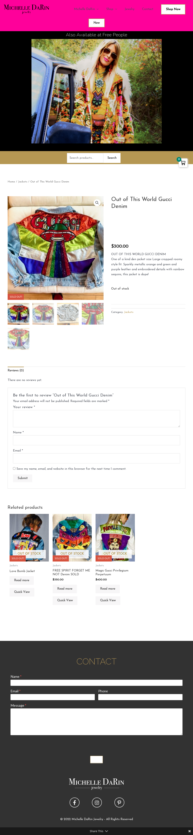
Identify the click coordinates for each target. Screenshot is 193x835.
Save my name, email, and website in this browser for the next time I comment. (71, 468)
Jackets (22, 181)
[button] (97, 202)
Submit (96, 759)
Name (18, 432)
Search (112, 158)
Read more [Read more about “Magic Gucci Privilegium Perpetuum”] (107, 588)
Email (18, 450)
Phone (103, 691)
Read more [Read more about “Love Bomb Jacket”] (21, 580)
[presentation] (39, 744)
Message (18, 705)
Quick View (22, 592)
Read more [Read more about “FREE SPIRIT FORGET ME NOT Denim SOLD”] (64, 588)
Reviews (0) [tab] (16, 370)
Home (11, 181)
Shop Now (173, 9)
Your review (24, 407)
